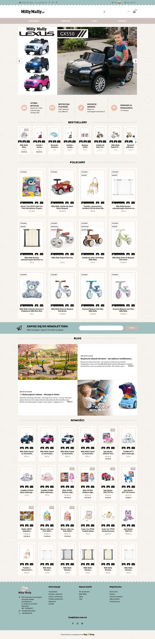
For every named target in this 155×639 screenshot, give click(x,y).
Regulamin (52, 601)
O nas (94, 21)
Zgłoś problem (115, 599)
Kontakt (122, 21)
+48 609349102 (41, 2)
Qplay (81, 597)
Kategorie (34, 21)
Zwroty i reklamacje (55, 597)
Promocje (65, 21)
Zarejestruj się (115, 601)
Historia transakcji (116, 597)
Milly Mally (83, 594)
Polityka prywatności (56, 599)
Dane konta (114, 592)
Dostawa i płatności (55, 594)
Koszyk (112, 594)
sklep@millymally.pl (26, 2)
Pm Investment (84, 592)
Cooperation (53, 592)
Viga (80, 599)
